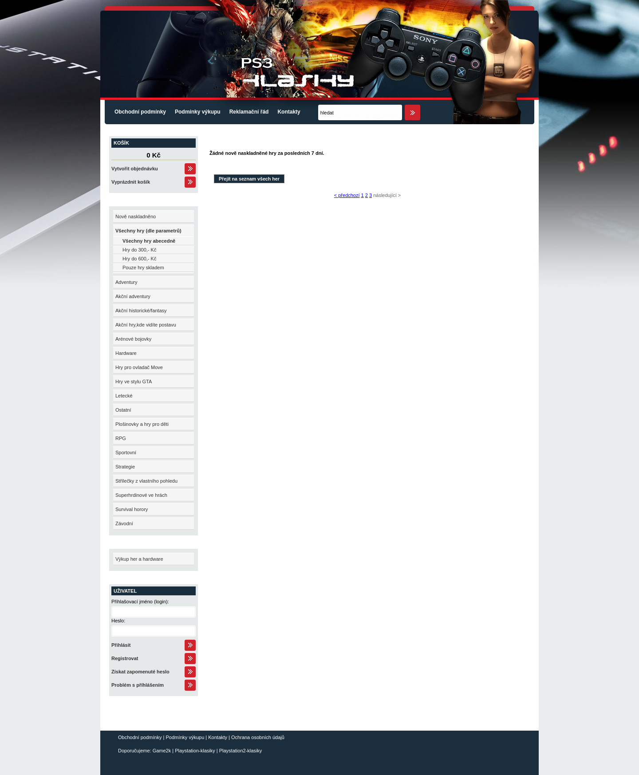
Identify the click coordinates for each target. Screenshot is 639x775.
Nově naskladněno (135, 216)
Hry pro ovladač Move (139, 367)
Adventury (126, 282)
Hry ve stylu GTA (133, 381)
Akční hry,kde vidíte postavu (145, 324)
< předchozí (347, 195)
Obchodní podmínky (140, 112)
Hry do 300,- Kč (139, 249)
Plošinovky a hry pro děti (142, 424)
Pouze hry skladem (143, 267)
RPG (120, 438)
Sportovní (125, 452)
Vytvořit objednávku (134, 168)
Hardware (126, 353)
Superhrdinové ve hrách (141, 495)
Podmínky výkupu (198, 112)
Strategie (125, 466)
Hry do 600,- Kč (139, 258)
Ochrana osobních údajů (257, 737)
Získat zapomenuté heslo (140, 671)
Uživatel (125, 591)
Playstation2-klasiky (240, 750)
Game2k (162, 750)
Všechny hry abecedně (148, 241)
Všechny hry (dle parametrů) (148, 230)
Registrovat (124, 658)
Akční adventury (132, 296)
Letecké (124, 395)
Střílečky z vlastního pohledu (146, 481)
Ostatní (123, 410)
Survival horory (131, 509)
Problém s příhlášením (137, 685)
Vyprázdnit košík (130, 182)
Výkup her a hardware (139, 559)
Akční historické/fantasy (141, 310)
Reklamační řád (249, 112)
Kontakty (288, 112)
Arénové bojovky (133, 339)
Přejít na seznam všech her (249, 178)
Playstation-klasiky (195, 750)
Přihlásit (120, 645)
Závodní (124, 523)
